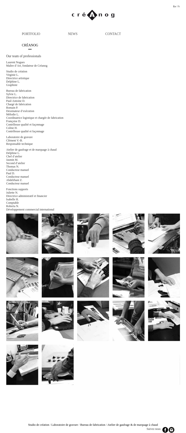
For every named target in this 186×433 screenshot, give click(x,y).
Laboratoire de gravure (64, 424)
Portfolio (31, 34)
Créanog (30, 45)
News (73, 34)
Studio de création (38, 424)
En (174, 6)
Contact (113, 34)
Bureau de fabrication (92, 424)
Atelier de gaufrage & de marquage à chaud (132, 424)
